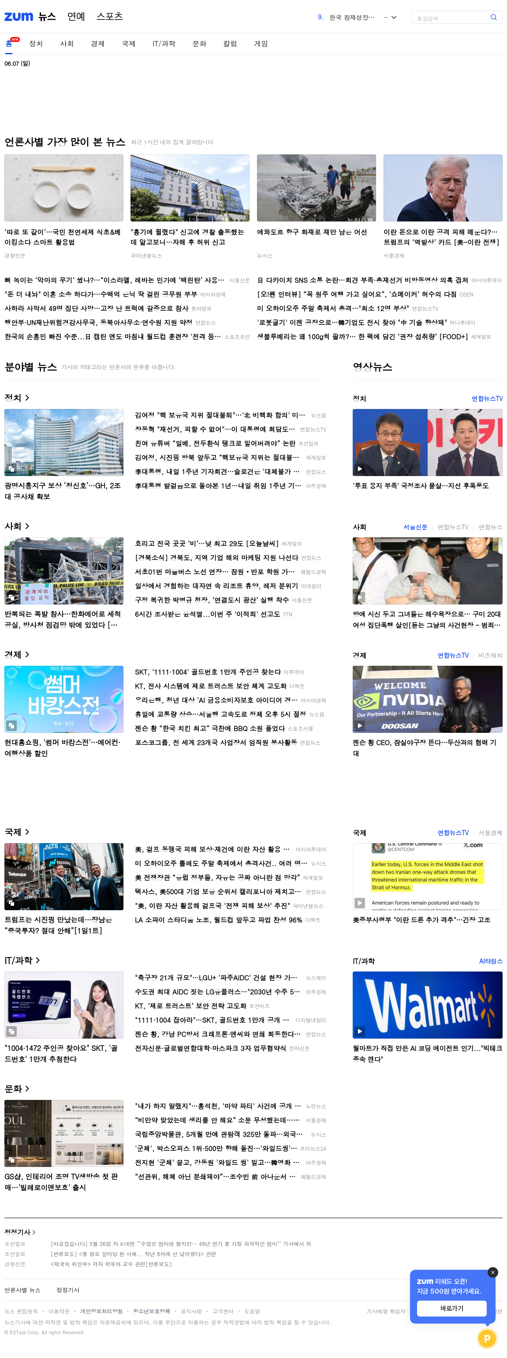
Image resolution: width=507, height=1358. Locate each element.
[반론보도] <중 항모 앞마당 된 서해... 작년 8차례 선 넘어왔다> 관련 (133, 1253)
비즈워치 (491, 655)
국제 (129, 43)
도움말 (252, 1311)
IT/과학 (164, 43)
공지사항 (191, 1311)
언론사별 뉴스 (22, 1290)
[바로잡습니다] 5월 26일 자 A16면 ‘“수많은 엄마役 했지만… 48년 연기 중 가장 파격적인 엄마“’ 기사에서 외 (181, 1243)
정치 (36, 43)
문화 (199, 43)
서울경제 (394, 255)
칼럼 (230, 43)
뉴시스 (265, 255)
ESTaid (18, 1332)
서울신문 (415, 526)
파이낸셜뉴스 (146, 255)
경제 (98, 43)
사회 (67, 43)
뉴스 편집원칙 (21, 1311)
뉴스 (47, 17)
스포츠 (110, 17)
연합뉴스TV (487, 398)
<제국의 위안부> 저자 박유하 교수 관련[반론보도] (111, 1264)
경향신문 (15, 255)
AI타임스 (491, 961)
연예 (76, 17)
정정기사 (17, 1232)
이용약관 (59, 1311)
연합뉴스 (491, 526)
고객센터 (223, 1311)
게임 (261, 43)
